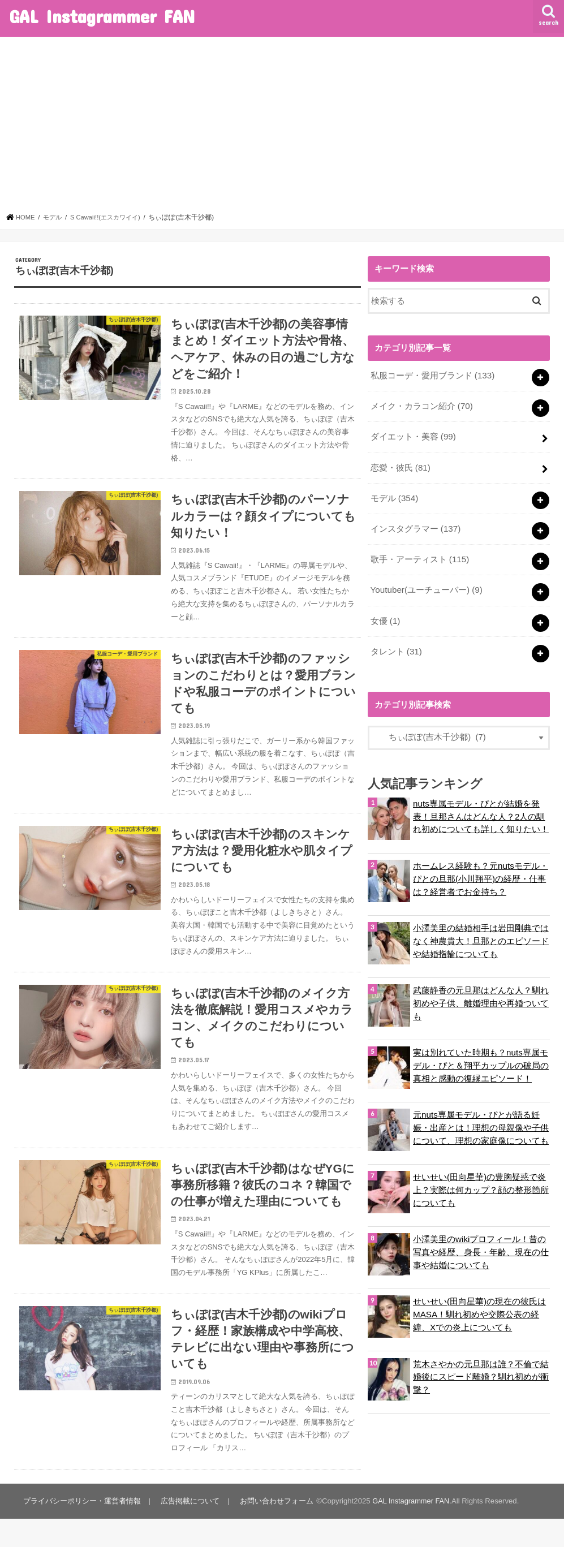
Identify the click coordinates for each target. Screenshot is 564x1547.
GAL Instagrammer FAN (102, 16)
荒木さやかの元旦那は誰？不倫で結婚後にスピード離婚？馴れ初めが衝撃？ (481, 1369)
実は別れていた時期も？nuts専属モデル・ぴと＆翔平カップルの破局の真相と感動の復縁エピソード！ (481, 1058)
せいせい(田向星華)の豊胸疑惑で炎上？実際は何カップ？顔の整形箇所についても (481, 1182)
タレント (395, 644)
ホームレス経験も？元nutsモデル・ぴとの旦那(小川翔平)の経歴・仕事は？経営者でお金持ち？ (480, 870)
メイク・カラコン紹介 (421, 405)
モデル (393, 494)
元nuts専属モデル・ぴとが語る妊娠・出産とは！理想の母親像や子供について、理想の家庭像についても (481, 1120)
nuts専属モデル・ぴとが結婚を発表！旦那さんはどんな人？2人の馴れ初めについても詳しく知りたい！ (481, 808)
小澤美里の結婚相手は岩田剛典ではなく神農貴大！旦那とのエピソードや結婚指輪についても (481, 933)
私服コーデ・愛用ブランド (432, 375)
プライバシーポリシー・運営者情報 (81, 1530)
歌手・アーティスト (419, 554)
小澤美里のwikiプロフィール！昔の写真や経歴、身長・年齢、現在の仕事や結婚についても (481, 1244)
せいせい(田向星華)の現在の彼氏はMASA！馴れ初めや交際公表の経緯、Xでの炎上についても (479, 1307)
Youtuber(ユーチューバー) (425, 584)
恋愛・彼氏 (400, 464)
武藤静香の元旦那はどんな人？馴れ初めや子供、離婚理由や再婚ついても (481, 995)
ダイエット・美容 (412, 434)
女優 (384, 614)
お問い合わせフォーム (274, 1530)
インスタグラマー (415, 524)
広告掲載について (189, 1530)
